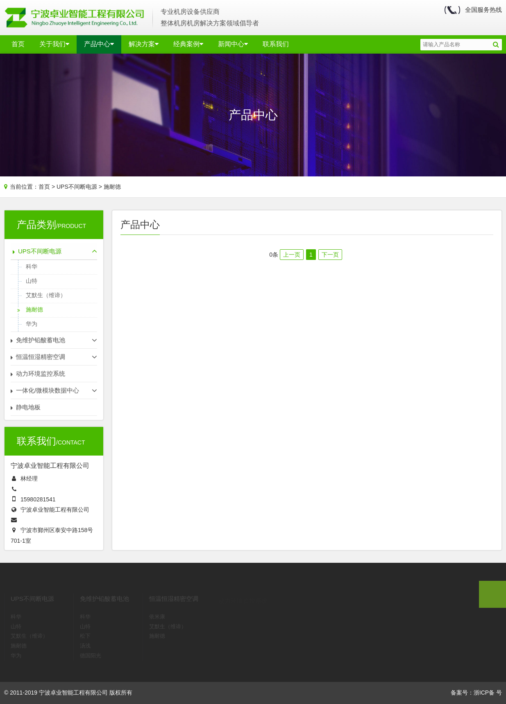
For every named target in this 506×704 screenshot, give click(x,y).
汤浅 (85, 638)
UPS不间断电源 (77, 186)
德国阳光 (90, 648)
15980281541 (38, 499)
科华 (31, 266)
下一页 (330, 254)
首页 (18, 44)
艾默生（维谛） (46, 295)
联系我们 (276, 44)
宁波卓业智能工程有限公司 (54, 509)
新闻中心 (233, 44)
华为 (31, 323)
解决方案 (144, 44)
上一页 (291, 254)
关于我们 (54, 44)
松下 (85, 628)
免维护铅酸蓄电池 (104, 590)
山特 (31, 281)
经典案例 (188, 44)
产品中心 (99, 44)
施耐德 (112, 186)
